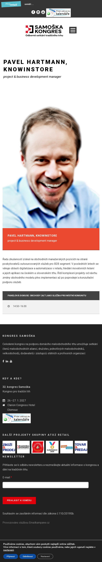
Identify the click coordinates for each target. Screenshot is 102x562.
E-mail (7, 477)
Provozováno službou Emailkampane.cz (26, 522)
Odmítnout (28, 556)
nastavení (8, 550)
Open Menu (73, 30)
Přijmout (11, 556)
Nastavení (45, 556)
